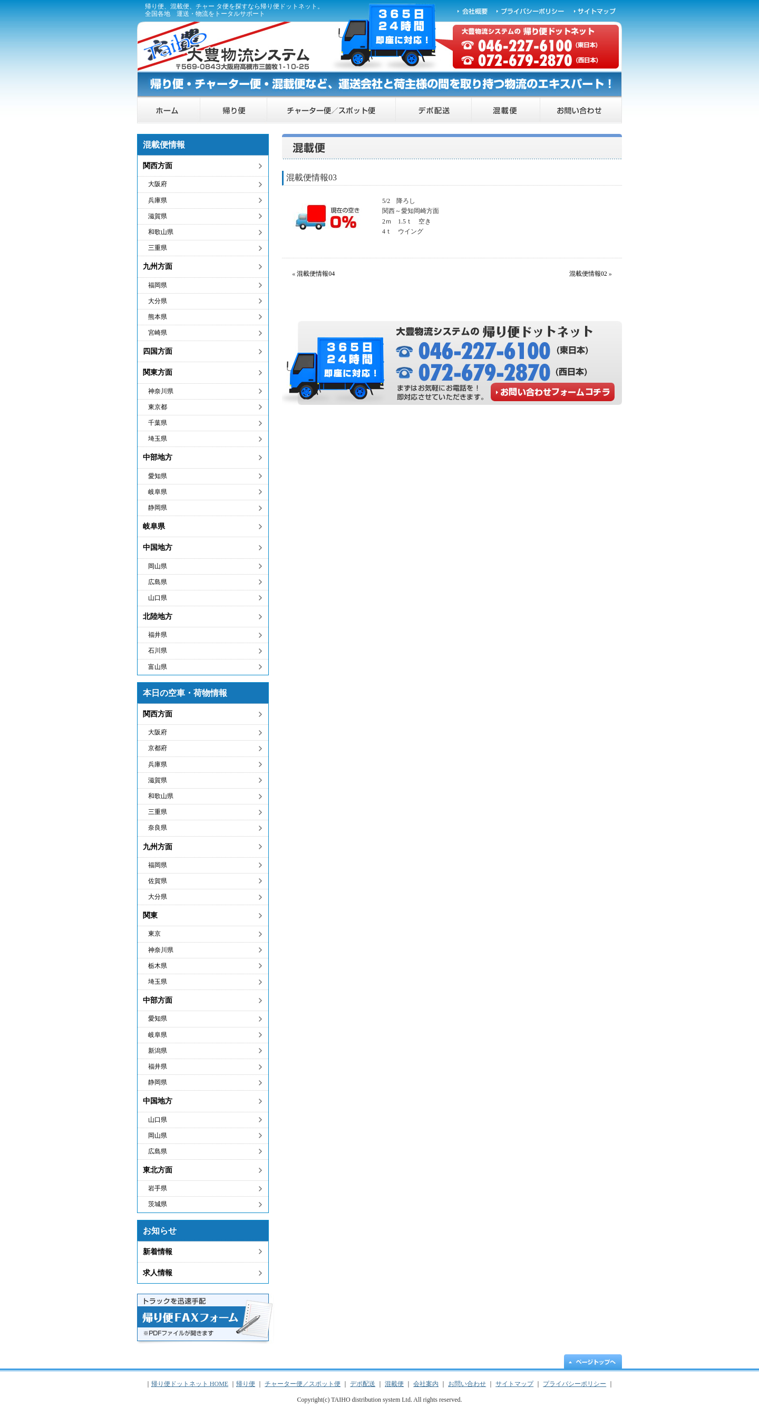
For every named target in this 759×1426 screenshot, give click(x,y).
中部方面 (157, 1000)
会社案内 (426, 1384)
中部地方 (157, 457)
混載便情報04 (316, 273)
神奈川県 (160, 391)
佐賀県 (157, 881)
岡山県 (157, 566)
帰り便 (233, 110)
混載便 (506, 110)
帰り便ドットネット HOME (168, 110)
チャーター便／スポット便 (331, 110)
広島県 (157, 582)
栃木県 (157, 965)
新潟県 (157, 1050)
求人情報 (157, 1273)
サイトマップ (595, 10)
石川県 (157, 650)
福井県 (157, 634)
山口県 (157, 598)
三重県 (157, 247)
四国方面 (157, 351)
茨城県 (157, 1204)
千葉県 (157, 422)
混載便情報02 (588, 273)
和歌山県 (160, 232)
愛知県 (157, 476)
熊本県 (157, 317)
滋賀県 (157, 216)
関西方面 (157, 166)
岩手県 (157, 1188)
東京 (154, 933)
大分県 (157, 301)
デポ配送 (434, 110)
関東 (150, 915)
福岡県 (157, 285)
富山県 (157, 667)
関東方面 (157, 372)
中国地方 (157, 547)
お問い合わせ (581, 110)
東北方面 (157, 1170)
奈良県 (157, 827)
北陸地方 (157, 616)
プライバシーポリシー (530, 10)
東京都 (157, 407)
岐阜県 (157, 492)
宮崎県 (157, 332)
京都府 (157, 748)
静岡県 (157, 507)
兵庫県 (157, 200)
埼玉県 (157, 438)
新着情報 (157, 1252)
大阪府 (157, 184)
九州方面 (157, 266)
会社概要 (472, 10)
